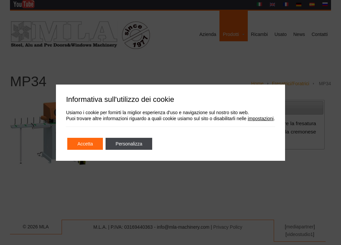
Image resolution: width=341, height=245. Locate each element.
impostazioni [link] (261, 118)
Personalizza (129, 143)
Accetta (85, 143)
